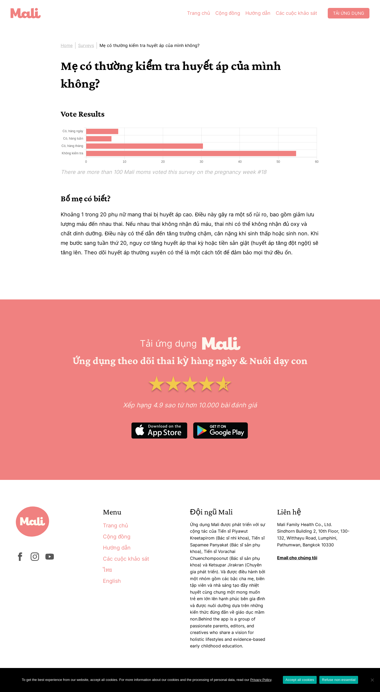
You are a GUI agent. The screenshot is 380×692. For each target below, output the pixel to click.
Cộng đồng (227, 13)
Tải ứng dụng (348, 13)
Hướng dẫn (257, 13)
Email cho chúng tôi (297, 557)
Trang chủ (198, 13)
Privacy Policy (260, 680)
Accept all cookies (300, 680)
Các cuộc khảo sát (296, 13)
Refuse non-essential (338, 680)
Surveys (86, 45)
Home (67, 45)
